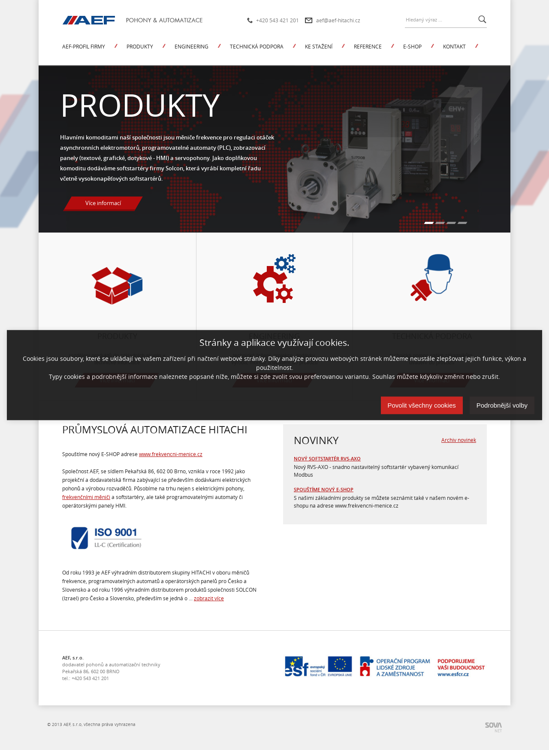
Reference (368, 46)
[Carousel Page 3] (451, 223)
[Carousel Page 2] (440, 223)
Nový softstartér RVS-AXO (327, 458)
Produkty (140, 46)
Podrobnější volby (502, 405)
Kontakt (454, 46)
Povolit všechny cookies (422, 405)
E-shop (412, 46)
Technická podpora (257, 46)
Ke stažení (318, 46)
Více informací (103, 203)
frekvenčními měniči (86, 496)
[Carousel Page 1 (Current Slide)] (429, 223)
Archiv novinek (458, 439)
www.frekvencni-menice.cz (170, 454)
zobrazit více (209, 598)
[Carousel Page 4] (463, 223)
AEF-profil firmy (83, 46)
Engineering (191, 46)
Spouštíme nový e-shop (323, 489)
